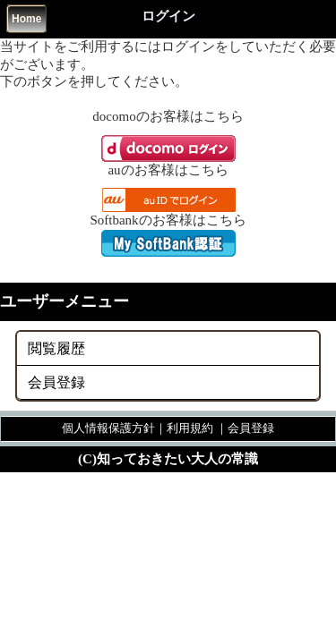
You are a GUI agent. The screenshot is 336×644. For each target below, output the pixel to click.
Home (26, 19)
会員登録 (56, 382)
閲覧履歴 (56, 348)
